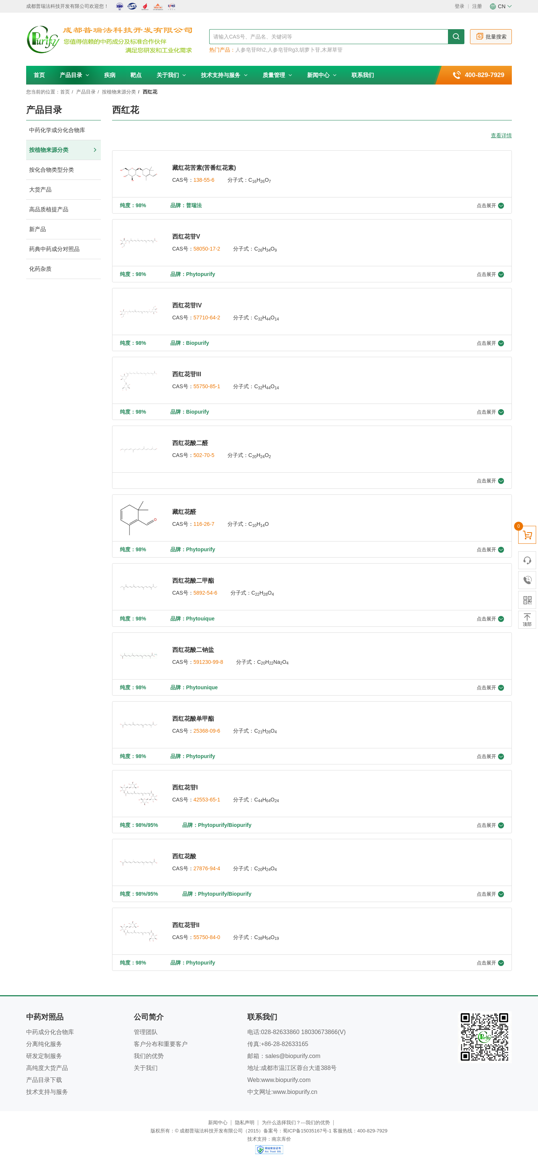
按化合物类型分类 (63, 170)
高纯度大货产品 (47, 1058)
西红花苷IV (187, 304)
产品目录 (74, 75)
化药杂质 (63, 269)
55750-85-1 (207, 384)
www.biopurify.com (285, 1070)
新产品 (63, 229)
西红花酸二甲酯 (193, 576)
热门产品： (222, 50)
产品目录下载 (44, 1070)
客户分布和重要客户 (161, 1034)
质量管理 (277, 75)
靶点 (136, 75)
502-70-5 (204, 452)
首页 (39, 75)
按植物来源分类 (119, 92)
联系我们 (363, 75)
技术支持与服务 (224, 75)
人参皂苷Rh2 (250, 50)
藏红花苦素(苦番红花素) (204, 168)
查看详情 (501, 135)
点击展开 (490, 205)
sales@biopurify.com (293, 1046)
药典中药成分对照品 (63, 249)
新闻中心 (322, 75)
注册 (477, 6)
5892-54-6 (205, 588)
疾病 (109, 75)
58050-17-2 (207, 248)
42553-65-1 (207, 792)
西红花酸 (184, 848)
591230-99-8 (208, 656)
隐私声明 (244, 1113)
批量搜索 (491, 36)
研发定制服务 (44, 1046)
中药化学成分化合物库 (63, 130)
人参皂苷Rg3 (283, 50)
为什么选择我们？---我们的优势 (296, 1113)
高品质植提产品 (63, 209)
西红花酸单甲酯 (193, 712)
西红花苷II (186, 916)
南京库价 (281, 1129)
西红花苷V (186, 236)
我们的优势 (149, 1046)
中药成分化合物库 (50, 1022)
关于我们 (171, 75)
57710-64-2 (207, 316)
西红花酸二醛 (190, 440)
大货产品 (63, 189)
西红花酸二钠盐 (193, 644)
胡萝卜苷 (309, 50)
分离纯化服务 (44, 1034)
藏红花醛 (184, 508)
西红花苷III (186, 372)
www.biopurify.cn (295, 1082)
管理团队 (146, 1022)
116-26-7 (204, 520)
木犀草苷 (332, 50)
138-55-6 (204, 180)
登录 (459, 6)
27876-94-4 (207, 861)
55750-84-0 (207, 929)
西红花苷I (185, 780)
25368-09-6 (207, 724)
